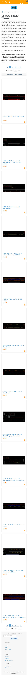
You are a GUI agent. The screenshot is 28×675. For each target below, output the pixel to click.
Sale (6, 647)
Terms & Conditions (9, 660)
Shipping (7, 656)
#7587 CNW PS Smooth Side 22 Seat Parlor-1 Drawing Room (12, 253)
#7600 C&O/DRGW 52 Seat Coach (13, 116)
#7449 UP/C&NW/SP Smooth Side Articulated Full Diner (13, 571)
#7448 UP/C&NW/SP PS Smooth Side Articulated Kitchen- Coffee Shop (14, 616)
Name (19, 74)
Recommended (10, 74)
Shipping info (8, 665)
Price (16, 74)
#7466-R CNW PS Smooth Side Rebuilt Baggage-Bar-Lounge (12, 435)
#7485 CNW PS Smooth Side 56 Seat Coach (12, 392)
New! (6, 651)
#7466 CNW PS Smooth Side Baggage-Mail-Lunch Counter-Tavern (14, 479)
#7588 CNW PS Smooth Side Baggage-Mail (11, 207)
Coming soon (8, 649)
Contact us (7, 667)
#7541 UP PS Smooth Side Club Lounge (12, 299)
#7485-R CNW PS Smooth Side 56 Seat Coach (13, 346)
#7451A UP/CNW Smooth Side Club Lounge (13, 525)
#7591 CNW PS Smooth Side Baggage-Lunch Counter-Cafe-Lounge (12, 162)
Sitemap (7, 658)
